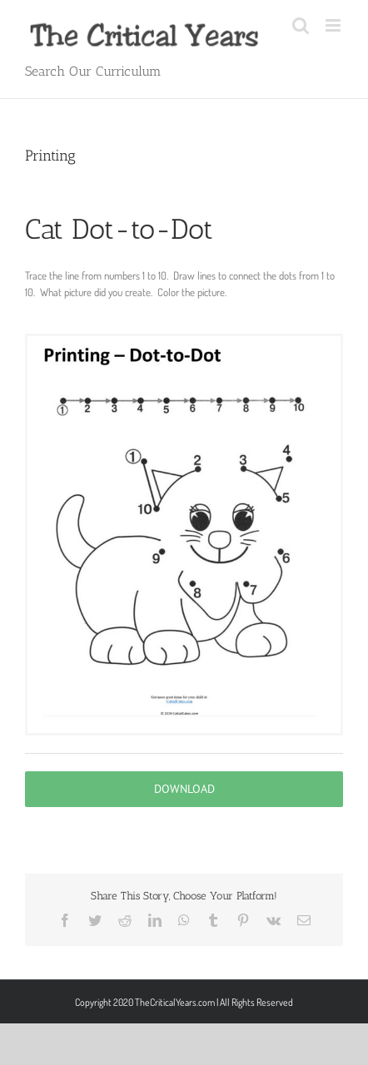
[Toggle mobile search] (300, 25)
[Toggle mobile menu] (334, 25)
